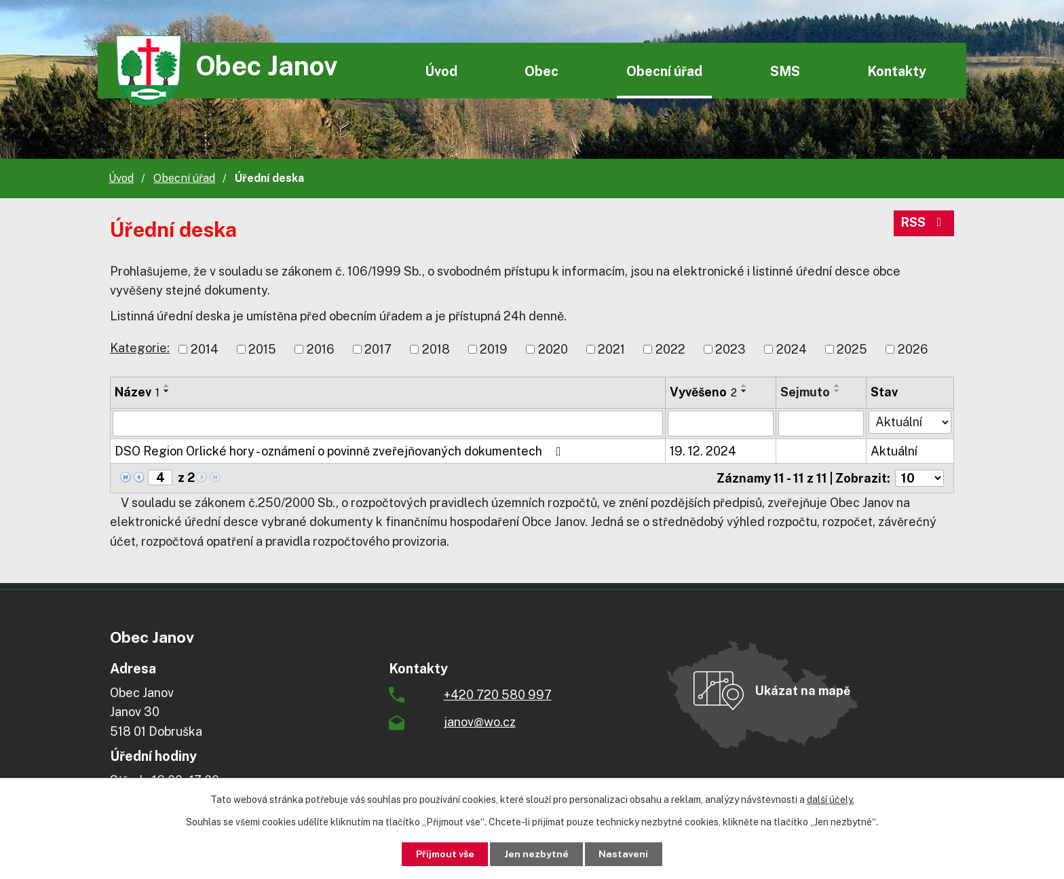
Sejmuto (805, 392)
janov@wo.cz (480, 722)
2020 (553, 349)
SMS (785, 71)
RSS (924, 224)
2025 (852, 349)
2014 (204, 349)
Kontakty (896, 71)
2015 (262, 349)
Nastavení (624, 853)
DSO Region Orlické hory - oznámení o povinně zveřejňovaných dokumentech (341, 451)
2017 (378, 349)
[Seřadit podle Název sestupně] (166, 391)
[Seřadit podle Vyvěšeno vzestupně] (744, 385)
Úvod (441, 71)
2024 (791, 349)
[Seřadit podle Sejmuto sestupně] (837, 391)
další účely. (830, 799)
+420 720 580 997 (498, 695)
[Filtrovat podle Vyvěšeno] (721, 423)
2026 (913, 349)
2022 (670, 349)
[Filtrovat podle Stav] (910, 422)
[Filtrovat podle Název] (388, 423)
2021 (611, 349)
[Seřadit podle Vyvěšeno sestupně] (744, 391)
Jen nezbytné (537, 853)
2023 (730, 349)
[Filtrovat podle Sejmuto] (821, 423)
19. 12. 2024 (703, 451)
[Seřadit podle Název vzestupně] (166, 385)
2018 (436, 349)
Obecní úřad (664, 71)
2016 (321, 349)
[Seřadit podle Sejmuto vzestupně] (837, 385)
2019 (494, 349)
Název (137, 392)
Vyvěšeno (703, 392)
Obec (541, 71)
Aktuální (894, 451)
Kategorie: (140, 348)
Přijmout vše (444, 853)
